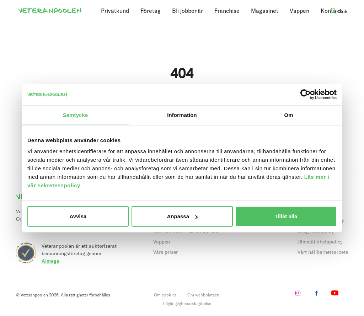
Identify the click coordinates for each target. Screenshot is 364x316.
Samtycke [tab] (75, 115)
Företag (150, 10)
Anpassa (182, 216)
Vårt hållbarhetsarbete (323, 252)
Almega (50, 261)
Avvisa (78, 216)
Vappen (299, 10)
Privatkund (115, 10)
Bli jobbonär (187, 10)
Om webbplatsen (203, 295)
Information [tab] (182, 115)
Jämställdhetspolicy (320, 242)
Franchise (227, 10)
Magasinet (264, 10)
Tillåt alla (286, 216)
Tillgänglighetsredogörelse (186, 303)
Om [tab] (288, 115)
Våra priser (165, 252)
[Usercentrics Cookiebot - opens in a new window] (305, 94)
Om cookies (165, 295)
